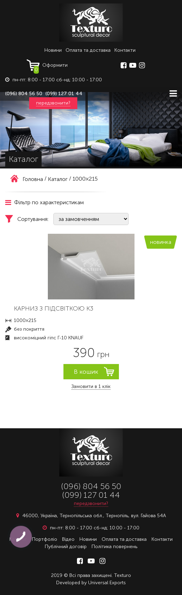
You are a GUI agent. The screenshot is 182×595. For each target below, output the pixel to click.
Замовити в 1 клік (91, 386)
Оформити (51, 66)
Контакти (125, 50)
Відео (68, 539)
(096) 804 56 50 (23, 94)
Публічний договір (66, 546)
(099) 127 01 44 (64, 94)
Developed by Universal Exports (91, 583)
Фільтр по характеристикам (44, 202)
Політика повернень (114, 546)
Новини (53, 50)
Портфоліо (44, 539)
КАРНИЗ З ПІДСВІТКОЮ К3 (53, 308)
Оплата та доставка (88, 50)
